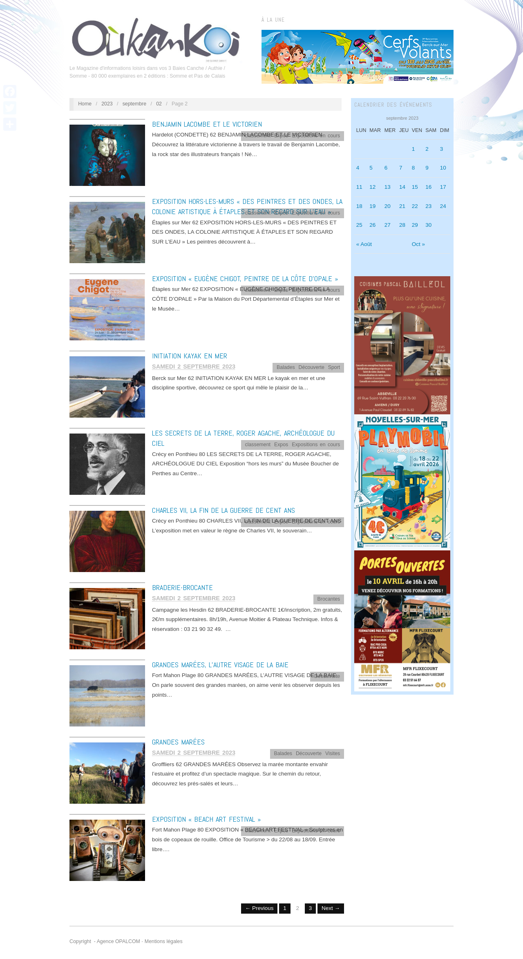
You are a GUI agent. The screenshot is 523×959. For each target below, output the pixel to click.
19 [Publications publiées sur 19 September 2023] (372, 206)
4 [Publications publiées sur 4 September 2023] (358, 168)
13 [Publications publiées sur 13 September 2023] (387, 187)
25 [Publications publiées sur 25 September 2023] (359, 225)
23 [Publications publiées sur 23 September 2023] (428, 206)
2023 (107, 104)
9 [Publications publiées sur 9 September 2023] (427, 168)
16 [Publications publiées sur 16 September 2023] (428, 187)
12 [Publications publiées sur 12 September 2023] (372, 187)
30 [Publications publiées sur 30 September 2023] (428, 225)
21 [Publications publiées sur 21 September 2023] (402, 206)
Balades (286, 367)
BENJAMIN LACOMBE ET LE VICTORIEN (207, 124)
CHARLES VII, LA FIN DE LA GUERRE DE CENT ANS (223, 510)
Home (85, 104)
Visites (332, 753)
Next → (331, 908)
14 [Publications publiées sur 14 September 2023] (402, 187)
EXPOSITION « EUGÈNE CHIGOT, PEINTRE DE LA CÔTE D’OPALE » (245, 278)
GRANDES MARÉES (178, 742)
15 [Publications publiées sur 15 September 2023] (415, 187)
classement (258, 136)
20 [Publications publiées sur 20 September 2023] (387, 206)
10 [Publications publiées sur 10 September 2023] (443, 168)
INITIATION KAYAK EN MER (189, 355)
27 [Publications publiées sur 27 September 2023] (387, 225)
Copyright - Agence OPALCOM (104, 941)
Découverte (311, 367)
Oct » (418, 244)
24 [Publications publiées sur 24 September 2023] (443, 206)
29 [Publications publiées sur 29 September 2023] (415, 225)
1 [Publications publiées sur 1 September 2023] (413, 149)
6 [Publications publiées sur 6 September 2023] (386, 168)
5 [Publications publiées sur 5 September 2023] (371, 168)
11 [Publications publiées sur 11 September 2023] (359, 187)
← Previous (259, 908)
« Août (364, 244)
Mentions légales (164, 941)
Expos (281, 136)
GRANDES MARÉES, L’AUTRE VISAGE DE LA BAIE (220, 664)
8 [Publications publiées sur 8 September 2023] (413, 168)
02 (159, 104)
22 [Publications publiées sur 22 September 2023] (415, 206)
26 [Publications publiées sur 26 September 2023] (372, 225)
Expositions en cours (316, 136)
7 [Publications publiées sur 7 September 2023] (400, 168)
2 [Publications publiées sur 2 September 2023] (427, 149)
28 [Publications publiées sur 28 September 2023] (402, 225)
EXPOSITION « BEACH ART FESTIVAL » (206, 819)
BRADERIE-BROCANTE (182, 587)
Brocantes (328, 599)
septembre (134, 104)
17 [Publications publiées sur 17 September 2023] (443, 187)
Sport (334, 367)
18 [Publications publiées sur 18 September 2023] (359, 206)
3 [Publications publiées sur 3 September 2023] (441, 149)
